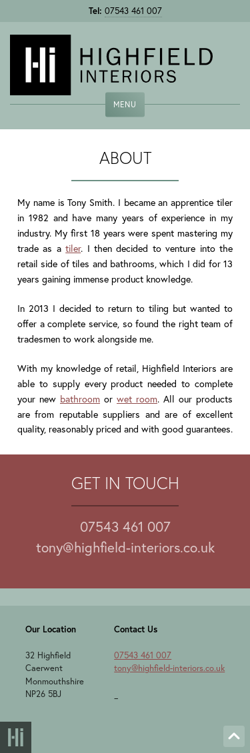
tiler (73, 248)
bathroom (80, 398)
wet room (137, 398)
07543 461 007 (133, 11)
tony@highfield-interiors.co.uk (125, 547)
